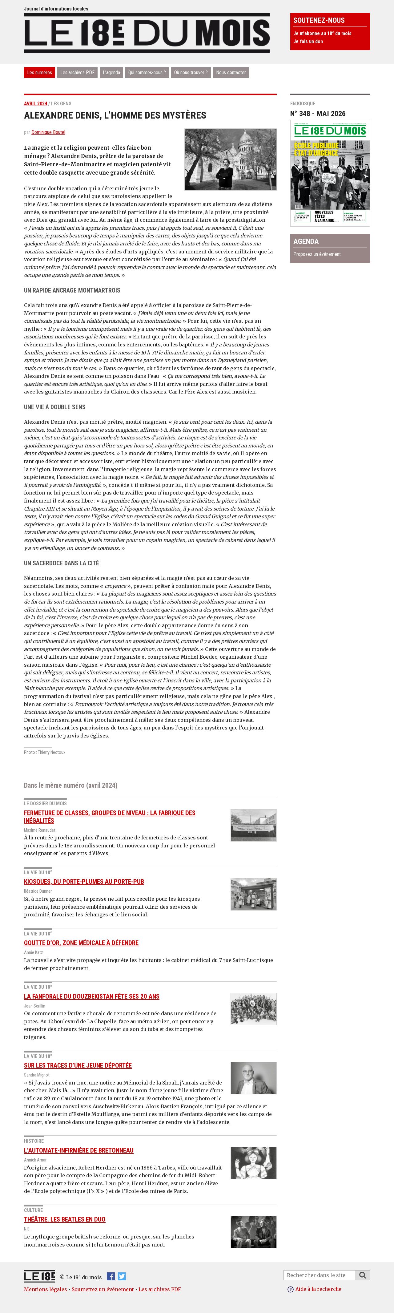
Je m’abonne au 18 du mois (322, 33)
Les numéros (39, 72)
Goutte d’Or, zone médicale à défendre (81, 943)
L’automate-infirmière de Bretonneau (79, 1150)
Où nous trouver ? (191, 72)
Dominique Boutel (48, 132)
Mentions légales (45, 1289)
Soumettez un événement (103, 1289)
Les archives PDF (77, 72)
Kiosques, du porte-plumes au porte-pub (84, 881)
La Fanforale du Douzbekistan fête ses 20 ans (91, 996)
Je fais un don (308, 41)
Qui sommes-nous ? (147, 72)
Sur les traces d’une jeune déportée (78, 1065)
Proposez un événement (317, 254)
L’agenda (111, 72)
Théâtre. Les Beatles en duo (65, 1219)
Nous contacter (231, 72)
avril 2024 (35, 104)
